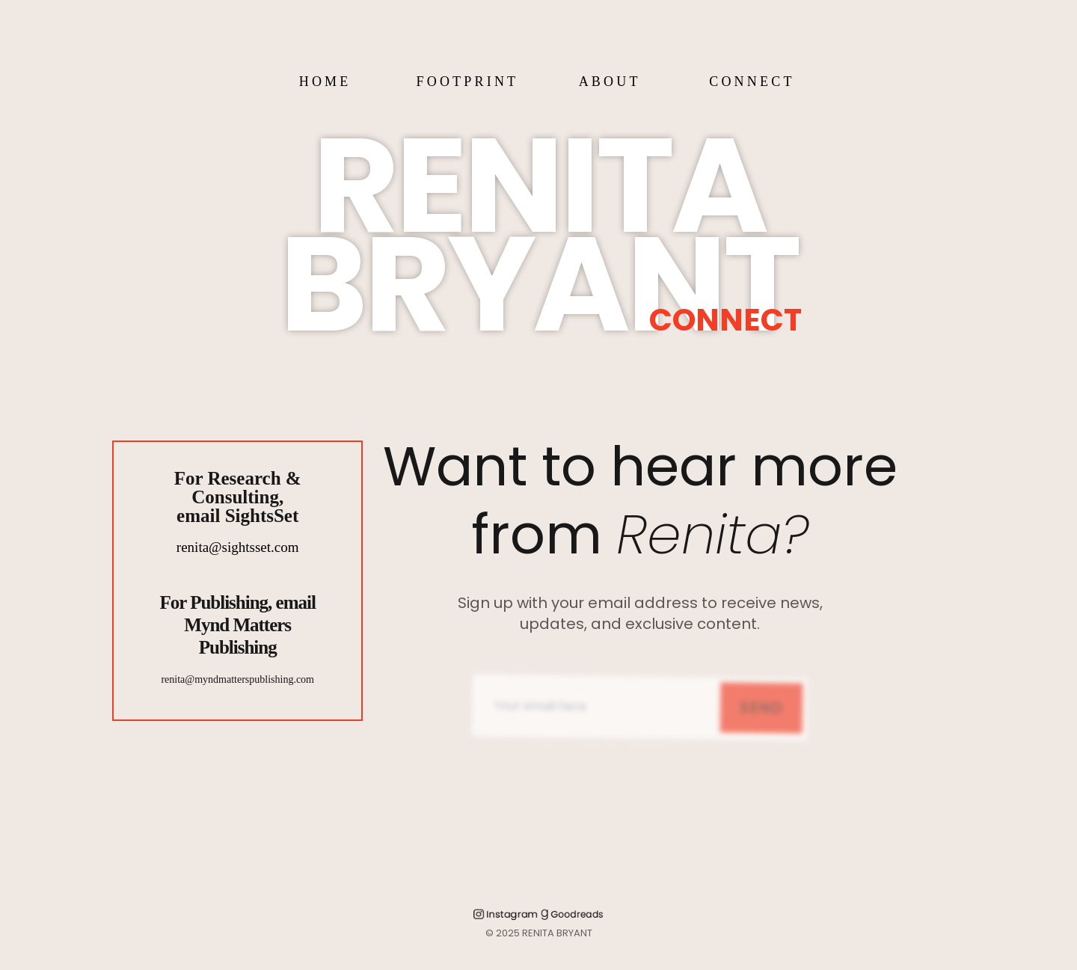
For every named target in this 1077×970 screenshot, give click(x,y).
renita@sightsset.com (238, 547)
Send (762, 726)
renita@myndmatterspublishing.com (237, 680)
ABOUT (610, 81)
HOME (325, 81)
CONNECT (751, 81)
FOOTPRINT (467, 81)
